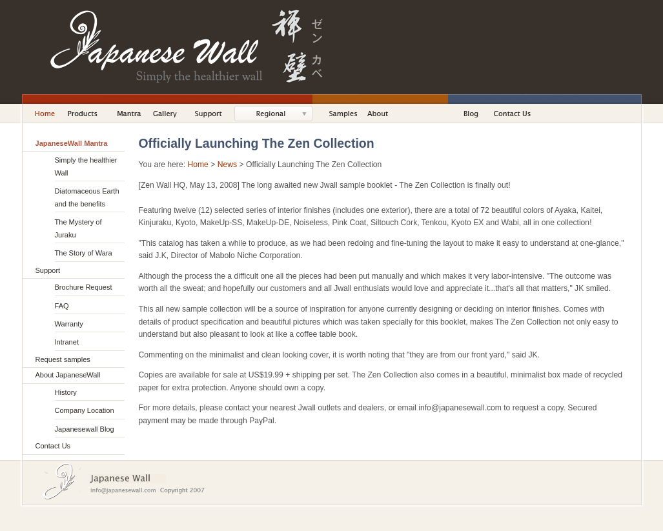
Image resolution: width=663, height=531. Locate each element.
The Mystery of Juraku (78, 228)
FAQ (62, 306)
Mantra (130, 113)
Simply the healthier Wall (86, 166)
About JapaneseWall (389, 113)
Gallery (169, 113)
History (66, 392)
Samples (343, 113)
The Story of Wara (83, 253)
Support (212, 113)
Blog (473, 113)
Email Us (127, 490)
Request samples (63, 359)
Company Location (84, 410)
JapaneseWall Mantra (72, 143)
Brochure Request (83, 287)
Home (41, 113)
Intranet (67, 342)
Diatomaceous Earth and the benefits (87, 197)
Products (87, 113)
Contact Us (513, 113)
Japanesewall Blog (84, 429)
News (227, 164)
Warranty (69, 324)
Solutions (279, 113)
